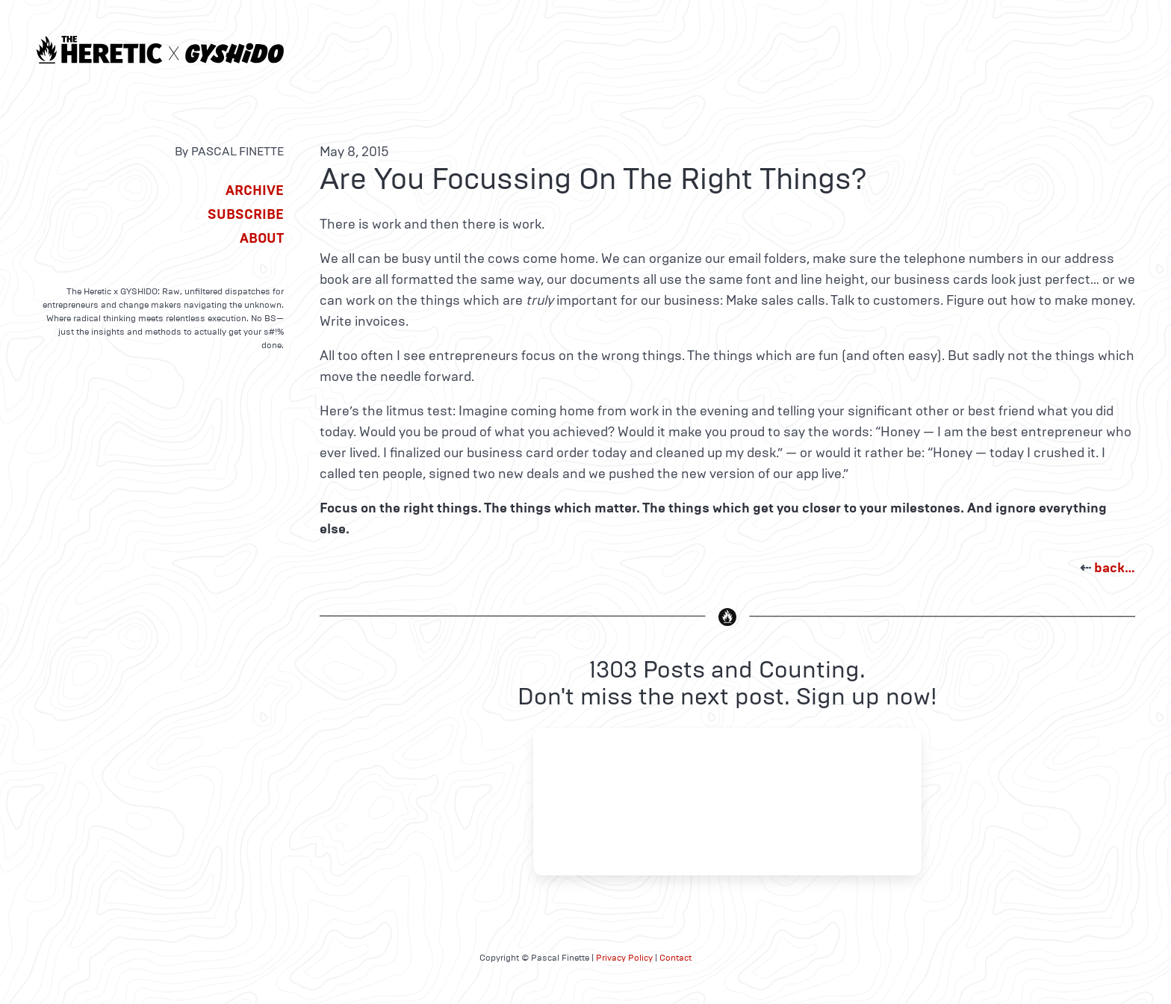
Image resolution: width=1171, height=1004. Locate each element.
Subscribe (246, 214)
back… (1114, 568)
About (262, 238)
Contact (675, 957)
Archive (255, 190)
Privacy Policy (624, 957)
